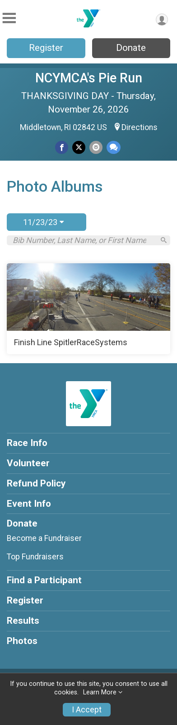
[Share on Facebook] (61, 147)
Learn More (99, 692)
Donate (131, 47)
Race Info (27, 442)
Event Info (29, 503)
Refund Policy (36, 483)
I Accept (87, 709)
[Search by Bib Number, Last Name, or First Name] (83, 240)
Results (23, 620)
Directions (139, 127)
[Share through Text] (114, 147)
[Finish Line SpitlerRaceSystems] (88, 308)
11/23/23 (43, 222)
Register (46, 47)
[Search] (164, 240)
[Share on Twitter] (78, 147)
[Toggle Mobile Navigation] (9, 18)
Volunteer (28, 463)
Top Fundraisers (35, 556)
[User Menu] (162, 20)
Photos (22, 640)
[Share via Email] (95, 147)
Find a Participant (44, 580)
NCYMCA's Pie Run (88, 78)
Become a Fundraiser (44, 538)
